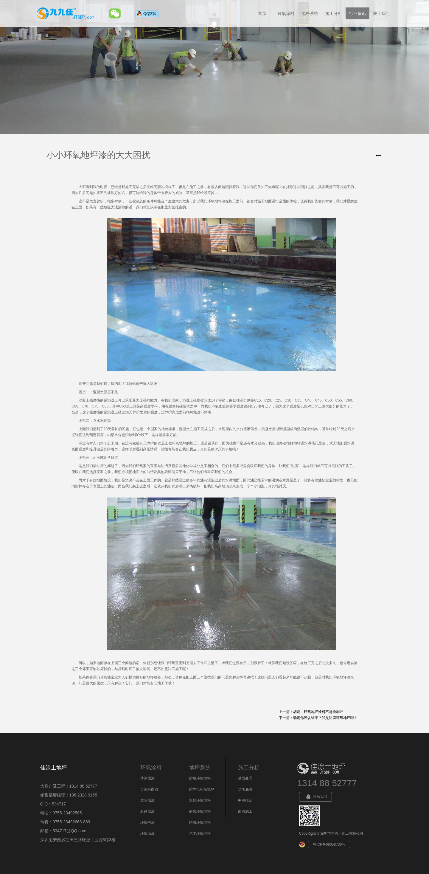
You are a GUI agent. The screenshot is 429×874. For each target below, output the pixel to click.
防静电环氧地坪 (201, 789)
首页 (262, 13)
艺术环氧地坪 (200, 833)
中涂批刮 (245, 800)
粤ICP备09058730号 (329, 844)
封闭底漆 (245, 789)
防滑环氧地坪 (200, 822)
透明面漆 (147, 800)
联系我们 (315, 796)
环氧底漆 (147, 833)
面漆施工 (245, 811)
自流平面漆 (149, 789)
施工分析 (333, 13)
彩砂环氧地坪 (200, 800)
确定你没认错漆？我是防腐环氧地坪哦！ (325, 718)
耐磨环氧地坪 (200, 811)
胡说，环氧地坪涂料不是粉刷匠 (318, 712)
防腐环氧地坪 (200, 778)
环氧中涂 (147, 822)
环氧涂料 (286, 13)
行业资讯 (357, 13)
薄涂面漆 (147, 778)
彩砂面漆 (147, 811)
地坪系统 (309, 13)
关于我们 (381, 13)
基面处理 (245, 778)
